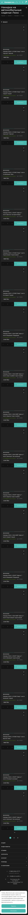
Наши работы (5, 846)
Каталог (4, 858)
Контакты (4, 854)
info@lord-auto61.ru (15, 876)
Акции (3, 842)
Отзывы (3, 850)
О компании (5, 865)
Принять (13, 906)
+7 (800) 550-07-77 (14, 871)
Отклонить (13, 911)
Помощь (4, 861)
